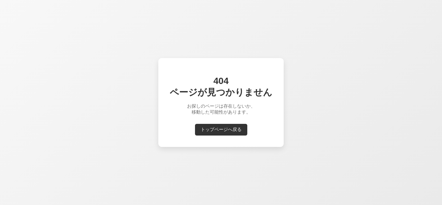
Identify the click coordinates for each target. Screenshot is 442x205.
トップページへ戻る (221, 129)
